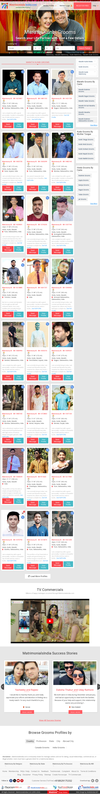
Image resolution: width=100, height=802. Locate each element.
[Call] (22, 71)
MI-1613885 (17, 288)
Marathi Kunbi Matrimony (83, 73)
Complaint (66, 771)
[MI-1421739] (62, 82)
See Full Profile (11, 119)
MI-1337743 (67, 225)
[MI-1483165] (13, 397)
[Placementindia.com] (12, 787)
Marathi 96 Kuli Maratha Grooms (87, 107)
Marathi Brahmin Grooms (84, 90)
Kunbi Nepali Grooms (86, 154)
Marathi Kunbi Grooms (37, 62)
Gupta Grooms (84, 180)
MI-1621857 (17, 98)
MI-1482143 (67, 162)
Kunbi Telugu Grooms (86, 140)
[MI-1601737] (37, 271)
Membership (14, 771)
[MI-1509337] (62, 334)
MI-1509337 (67, 351)
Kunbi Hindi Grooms (85, 144)
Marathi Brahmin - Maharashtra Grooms (86, 120)
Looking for (12, 44)
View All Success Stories (50, 720)
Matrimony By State (37, 765)
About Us (75, 771)
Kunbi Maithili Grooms (86, 158)
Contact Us (35, 771)
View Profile (18, 125)
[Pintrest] (21, 780)
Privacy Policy (37, 774)
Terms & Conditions (88, 771)
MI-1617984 (67, 477)
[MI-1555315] (37, 334)
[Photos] (22, 261)
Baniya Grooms (84, 185)
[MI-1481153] (37, 82)
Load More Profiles (37, 576)
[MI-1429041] (13, 208)
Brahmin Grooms (84, 176)
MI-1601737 (42, 288)
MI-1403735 (17, 162)
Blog (19, 774)
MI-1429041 (17, 225)
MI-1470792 (17, 540)
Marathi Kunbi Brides (86, 62)
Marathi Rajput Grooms (87, 96)
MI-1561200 (67, 540)
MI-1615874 (42, 540)
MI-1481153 (42, 98)
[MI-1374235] (37, 208)
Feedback (45, 771)
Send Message (7, 125)
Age (34, 44)
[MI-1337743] (62, 208)
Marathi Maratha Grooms (84, 113)
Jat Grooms (82, 199)
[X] (14, 780)
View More (93, 125)
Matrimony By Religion (13, 765)
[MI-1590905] (62, 271)
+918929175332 (63, 780)
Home (4, 771)
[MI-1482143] (62, 145)
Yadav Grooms (84, 194)
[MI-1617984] (62, 460)
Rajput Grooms (84, 190)
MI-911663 (42, 477)
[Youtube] (18, 780)
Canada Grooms (42, 747)
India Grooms (59, 747)
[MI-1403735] (13, 145)
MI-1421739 (67, 98)
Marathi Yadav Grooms (86, 101)
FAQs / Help (24, 771)
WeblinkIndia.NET (92, 792)
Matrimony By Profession (62, 765)
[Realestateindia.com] (37, 787)
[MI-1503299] (37, 145)
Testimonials (55, 771)
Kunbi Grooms (83, 67)
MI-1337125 (67, 414)
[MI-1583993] (13, 334)
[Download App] (92, 780)
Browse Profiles (49, 6)
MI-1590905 (67, 288)
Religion (58, 44)
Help (95, 6)
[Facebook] (10, 780)
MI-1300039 (17, 477)
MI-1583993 (17, 351)
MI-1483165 (17, 414)
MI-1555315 (42, 351)
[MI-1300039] (13, 460)
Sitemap (47, 774)
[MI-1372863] (37, 397)
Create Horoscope (59, 774)
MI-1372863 (42, 414)
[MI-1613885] (13, 271)
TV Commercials (74, 774)
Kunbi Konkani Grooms (86, 149)
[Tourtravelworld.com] (63, 787)
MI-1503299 (42, 162)
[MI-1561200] (62, 523)
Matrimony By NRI (87, 765)
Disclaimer (27, 774)
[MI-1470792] (13, 523)
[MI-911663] (37, 460)
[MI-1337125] (62, 397)
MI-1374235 (42, 225)
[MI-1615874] (37, 523)
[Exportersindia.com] (88, 787)
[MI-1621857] (13, 82)
